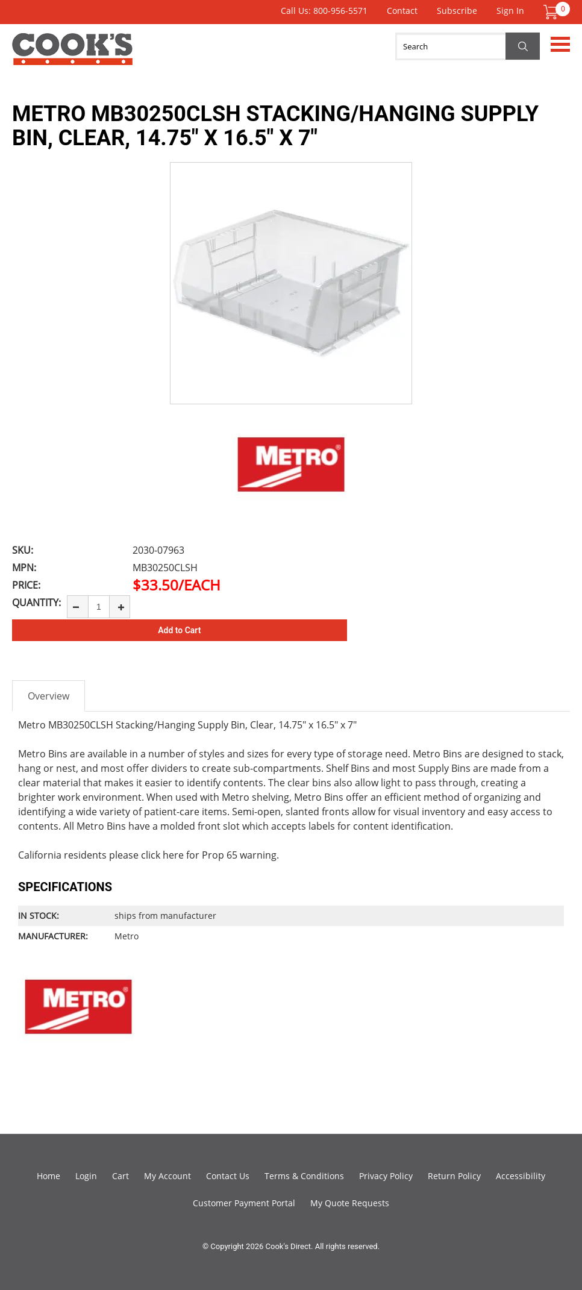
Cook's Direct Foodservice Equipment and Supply (72, 56)
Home (48, 1176)
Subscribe (457, 10)
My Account (167, 1176)
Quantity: (36, 602)
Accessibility (520, 1176)
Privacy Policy (386, 1176)
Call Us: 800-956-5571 (324, 10)
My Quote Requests (349, 1203)
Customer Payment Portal (244, 1203)
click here (162, 855)
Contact (402, 10)
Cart (120, 1176)
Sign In (510, 10)
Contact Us (227, 1176)
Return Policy (454, 1176)
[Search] (467, 46)
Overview (48, 696)
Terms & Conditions (304, 1176)
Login (86, 1176)
